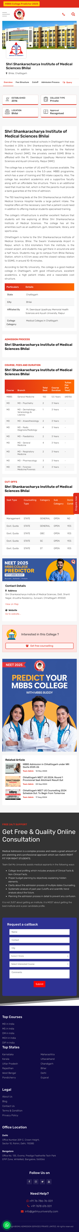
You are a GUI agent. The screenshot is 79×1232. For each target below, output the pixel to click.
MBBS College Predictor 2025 (21, 3)
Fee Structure (22, 82)
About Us (7, 1096)
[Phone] (63, 14)
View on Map (12, 604)
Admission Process (50, 82)
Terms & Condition (12, 1110)
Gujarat (45, 1077)
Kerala (5, 1059)
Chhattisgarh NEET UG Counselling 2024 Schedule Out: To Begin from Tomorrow (44, 792)
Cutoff (35, 82)
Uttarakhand (47, 1059)
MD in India (8, 1023)
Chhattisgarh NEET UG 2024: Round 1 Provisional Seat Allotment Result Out (43, 779)
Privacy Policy (10, 1115)
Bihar (43, 1068)
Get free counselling (39, 645)
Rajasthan (7, 1068)
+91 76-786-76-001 (39, 1201)
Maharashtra (48, 1054)
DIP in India (8, 1042)
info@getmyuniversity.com (39, 1211)
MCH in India (9, 1037)
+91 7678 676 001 (39, 1206)
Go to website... (13, 613)
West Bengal (9, 1073)
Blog (4, 1101)
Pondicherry (9, 1077)
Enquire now (76, 503)
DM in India (8, 1033)
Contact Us (8, 1106)
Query (69, 82)
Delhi (43, 1073)
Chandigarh (47, 1063)
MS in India (8, 1028)
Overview (8, 82)
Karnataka (8, 1054)
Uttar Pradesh (10, 1063)
